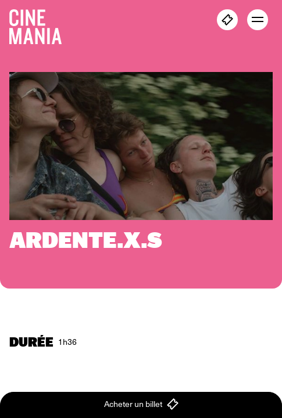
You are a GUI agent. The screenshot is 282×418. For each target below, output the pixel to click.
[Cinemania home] (40, 24)
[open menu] (257, 19)
